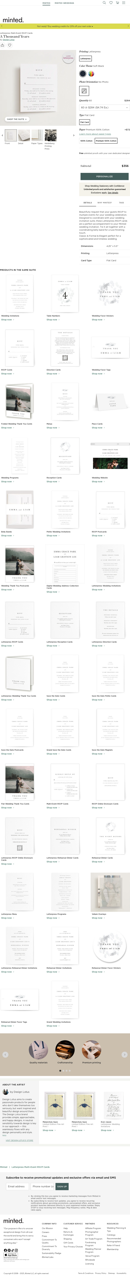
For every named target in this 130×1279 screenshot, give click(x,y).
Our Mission (47, 1225)
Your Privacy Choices (73, 1243)
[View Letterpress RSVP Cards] (20, 617)
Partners (90, 1220)
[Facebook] (5, 1247)
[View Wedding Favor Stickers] (110, 290)
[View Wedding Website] (110, 452)
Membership (113, 1246)
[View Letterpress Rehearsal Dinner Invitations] (20, 943)
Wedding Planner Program (93, 1247)
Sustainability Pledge (51, 1250)
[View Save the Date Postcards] (20, 725)
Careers (45, 1229)
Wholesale (90, 1256)
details (88, 199)
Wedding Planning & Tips (116, 1226)
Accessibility (121, 1270)
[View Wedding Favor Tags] (110, 345)
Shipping (67, 1235)
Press (44, 1233)
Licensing (89, 1260)
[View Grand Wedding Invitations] (65, 997)
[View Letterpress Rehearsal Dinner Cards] (65, 833)
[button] (104, 3)
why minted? (104, 199)
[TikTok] (12, 1247)
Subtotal (84, 164)
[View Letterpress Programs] (65, 889)
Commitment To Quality (49, 1238)
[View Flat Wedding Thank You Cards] (20, 778)
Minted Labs (47, 1254)
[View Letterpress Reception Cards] (65, 617)
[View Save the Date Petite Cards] (110, 671)
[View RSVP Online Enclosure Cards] (110, 778)
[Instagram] (16, 1247)
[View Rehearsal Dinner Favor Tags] (19, 997)
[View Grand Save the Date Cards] (65, 725)
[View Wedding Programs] (19, 452)
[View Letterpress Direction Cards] (110, 617)
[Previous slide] (2, 135)
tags (121, 199)
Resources (113, 1220)
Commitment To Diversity (49, 1245)
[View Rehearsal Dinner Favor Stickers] (110, 943)
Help (65, 1225)
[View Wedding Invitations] (20, 290)
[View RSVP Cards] (20, 345)
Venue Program (92, 1252)
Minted (3, 1164)
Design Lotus (8, 40)
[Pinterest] (9, 1247)
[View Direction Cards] (65, 345)
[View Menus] (65, 399)
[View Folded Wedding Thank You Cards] (19, 399)
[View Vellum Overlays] (110, 889)
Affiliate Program (93, 1225)
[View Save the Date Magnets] (110, 725)
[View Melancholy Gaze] (55, 1102)
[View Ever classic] (113, 1102)
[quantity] (104, 108)
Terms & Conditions (85, 1270)
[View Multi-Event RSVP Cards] (65, 778)
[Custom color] (91, 73)
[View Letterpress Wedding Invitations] (110, 560)
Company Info (49, 1220)
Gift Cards (68, 1239)
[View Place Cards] (110, 399)
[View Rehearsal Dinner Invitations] (65, 943)
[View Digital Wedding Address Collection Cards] (65, 560)
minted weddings (64, 3)
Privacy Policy (100, 1270)
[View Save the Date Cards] (65, 671)
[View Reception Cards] (65, 452)
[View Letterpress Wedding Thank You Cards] (19, 671)
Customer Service (73, 1220)
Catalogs (111, 1231)
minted (46, 3)
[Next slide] (73, 135)
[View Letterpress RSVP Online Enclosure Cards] (20, 833)
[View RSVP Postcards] (110, 506)
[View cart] (117, 3)
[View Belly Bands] (20, 506)
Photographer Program (91, 1230)
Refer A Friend (113, 1242)
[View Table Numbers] (65, 290)
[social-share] (2, 45)
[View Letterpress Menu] (20, 889)
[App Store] (19, 1251)
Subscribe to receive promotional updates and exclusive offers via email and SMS (61, 1174)
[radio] (85, 58)
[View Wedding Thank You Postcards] (20, 560)
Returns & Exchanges (68, 1230)
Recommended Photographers (114, 1237)
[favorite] (9, 45)
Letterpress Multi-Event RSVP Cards (31, 1164)
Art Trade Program (93, 1235)
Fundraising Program (90, 1241)
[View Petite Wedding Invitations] (65, 506)
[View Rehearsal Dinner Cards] (110, 833)
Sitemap (111, 1270)
